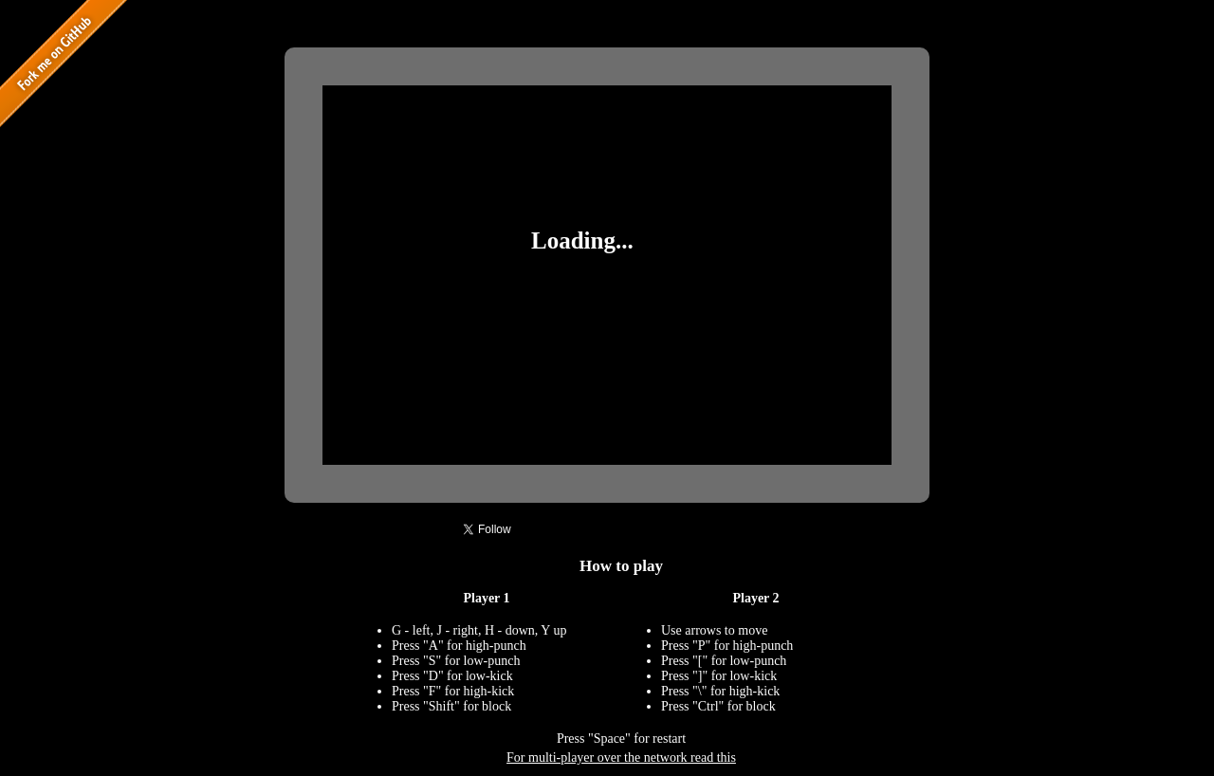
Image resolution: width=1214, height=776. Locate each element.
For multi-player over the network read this (621, 757)
